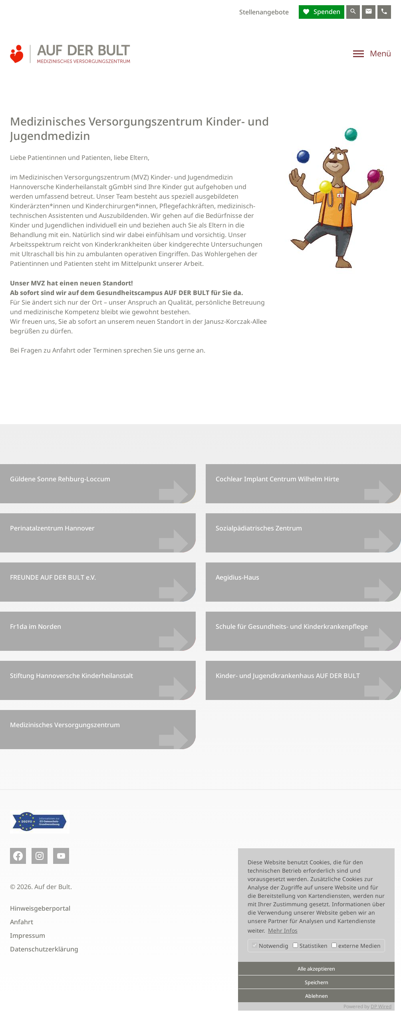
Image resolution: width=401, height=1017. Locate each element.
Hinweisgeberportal (40, 908)
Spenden (326, 11)
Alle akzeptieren (316, 968)
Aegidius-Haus (237, 577)
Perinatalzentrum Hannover (52, 528)
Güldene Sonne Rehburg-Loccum (60, 479)
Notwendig (270, 945)
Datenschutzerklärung (44, 949)
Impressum (27, 935)
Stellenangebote (264, 12)
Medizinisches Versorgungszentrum (65, 724)
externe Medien (356, 945)
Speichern (316, 982)
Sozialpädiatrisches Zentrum (259, 528)
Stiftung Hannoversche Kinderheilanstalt (71, 675)
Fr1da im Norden (35, 626)
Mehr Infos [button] (283, 930)
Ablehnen (316, 996)
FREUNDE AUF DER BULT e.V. (53, 577)
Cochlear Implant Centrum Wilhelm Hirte (277, 479)
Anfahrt (21, 921)
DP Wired (381, 1006)
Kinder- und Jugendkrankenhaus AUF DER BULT (288, 675)
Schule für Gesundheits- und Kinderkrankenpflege (292, 626)
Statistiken (310, 945)
